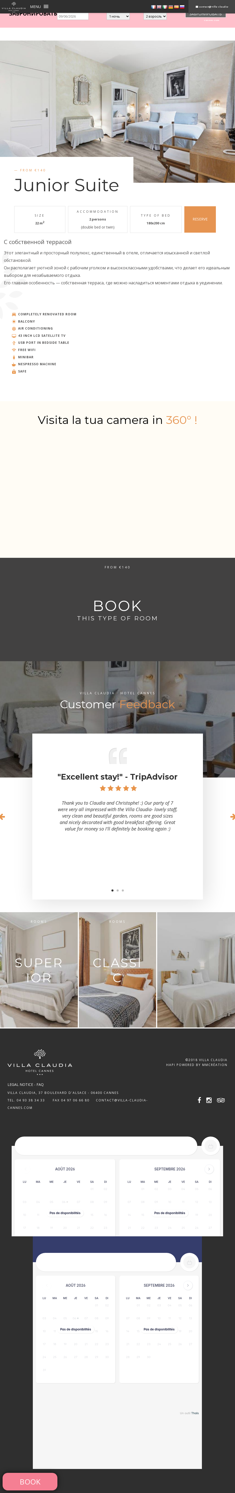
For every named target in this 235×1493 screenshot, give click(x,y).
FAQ (40, 1084)
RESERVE (200, 219)
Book (30, 1482)
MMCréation (215, 1065)
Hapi (170, 1065)
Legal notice (20, 1084)
